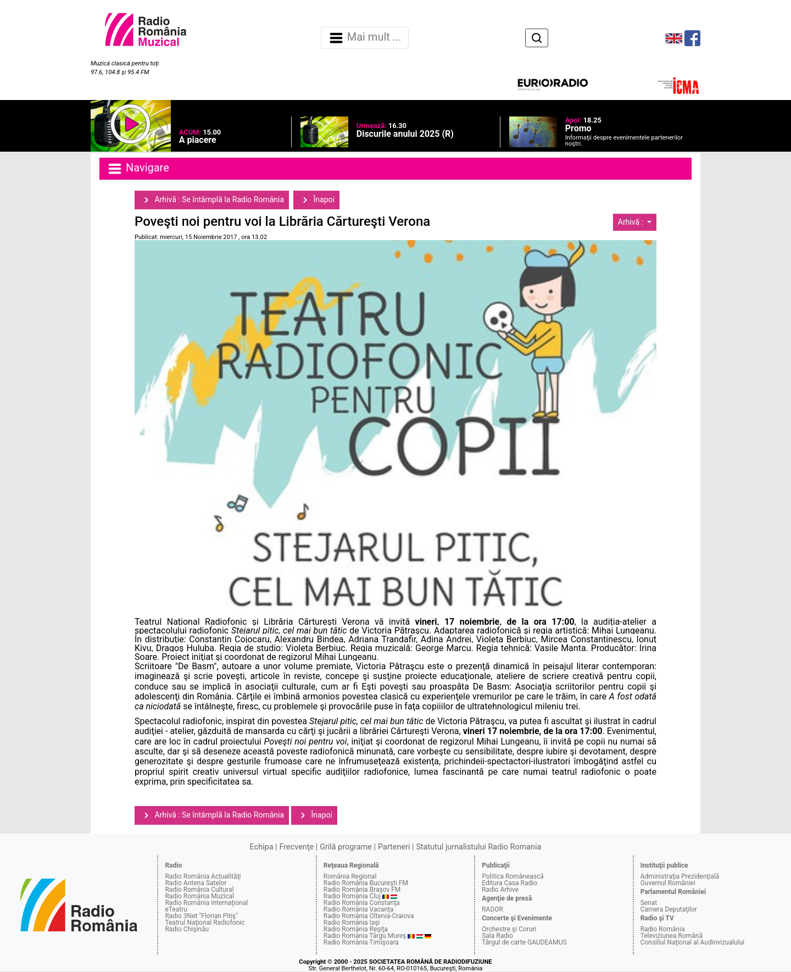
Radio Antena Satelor (195, 883)
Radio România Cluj (352, 896)
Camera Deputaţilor (668, 909)
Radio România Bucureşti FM (366, 883)
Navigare (138, 168)
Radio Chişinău (187, 929)
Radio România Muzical (199, 896)
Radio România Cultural (199, 889)
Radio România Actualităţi (203, 876)
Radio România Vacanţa (359, 909)
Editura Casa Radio (509, 883)
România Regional (350, 876)
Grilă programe (346, 847)
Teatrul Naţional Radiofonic (204, 922)
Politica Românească (513, 876)
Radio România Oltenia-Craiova (369, 916)
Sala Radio (497, 936)
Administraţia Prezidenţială (680, 876)
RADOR (492, 909)
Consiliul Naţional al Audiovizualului (692, 942)
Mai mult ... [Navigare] (365, 38)
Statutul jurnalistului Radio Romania (478, 847)
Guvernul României (667, 883)
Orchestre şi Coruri (509, 929)
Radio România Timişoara (361, 942)
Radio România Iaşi (352, 922)
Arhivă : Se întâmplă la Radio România (212, 200)
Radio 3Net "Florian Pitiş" (201, 916)
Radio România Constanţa (362, 903)
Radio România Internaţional (206, 903)
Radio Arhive (500, 889)
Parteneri (394, 847)
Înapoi (316, 200)
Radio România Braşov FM (362, 889)
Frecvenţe (297, 847)
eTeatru (176, 909)
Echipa (262, 847)
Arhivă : (631, 222)
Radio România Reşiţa (356, 929)
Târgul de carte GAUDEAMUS (524, 942)
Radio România (662, 929)
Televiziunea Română (671, 936)
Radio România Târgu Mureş (365, 936)
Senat (649, 903)
